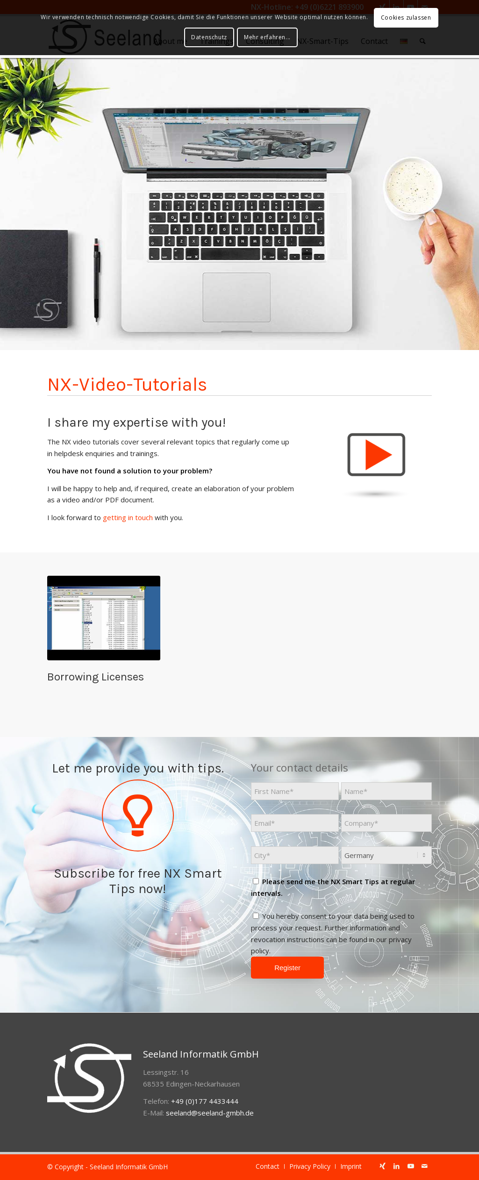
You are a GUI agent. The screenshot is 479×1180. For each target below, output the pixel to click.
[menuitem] (267, 1166)
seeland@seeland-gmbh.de (210, 1112)
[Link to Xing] (383, 1166)
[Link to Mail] (425, 1166)
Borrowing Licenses (95, 676)
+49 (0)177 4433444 (204, 1101)
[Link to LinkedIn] (397, 1166)
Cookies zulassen (406, 17)
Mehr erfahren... (267, 37)
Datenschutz (209, 37)
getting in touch (128, 517)
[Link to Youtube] (411, 1166)
